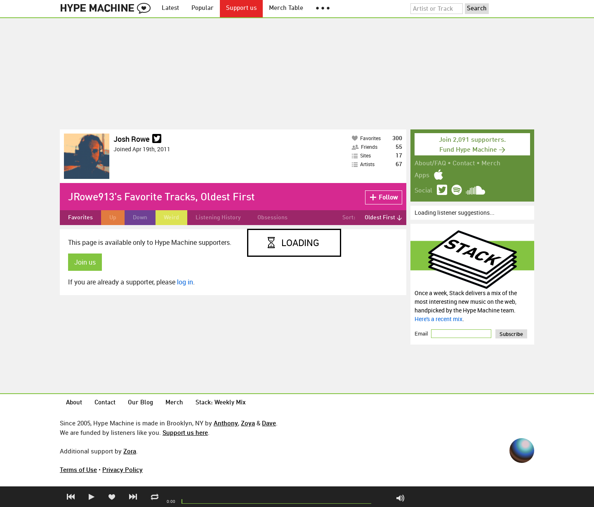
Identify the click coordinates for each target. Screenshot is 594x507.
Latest (170, 8)
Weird (171, 218)
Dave (269, 423)
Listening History (218, 218)
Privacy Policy (122, 469)
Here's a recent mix (438, 319)
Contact (464, 163)
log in (185, 281)
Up (112, 218)
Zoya (248, 423)
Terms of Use (78, 469)
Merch (490, 163)
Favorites (80, 218)
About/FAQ (430, 163)
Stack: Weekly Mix (221, 403)
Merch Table (286, 8)
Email (422, 333)
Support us (241, 8)
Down (140, 218)
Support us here (185, 432)
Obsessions (272, 218)
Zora (129, 451)
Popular (202, 8)
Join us (85, 262)
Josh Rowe (131, 139)
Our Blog (140, 403)
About (74, 403)
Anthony (226, 423)
